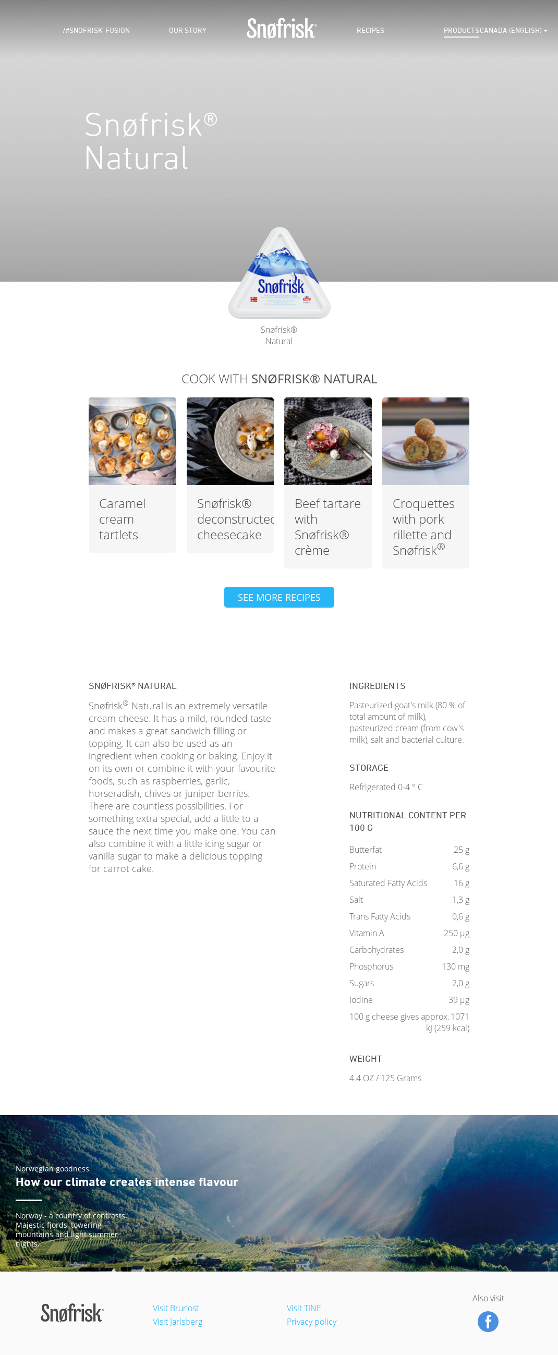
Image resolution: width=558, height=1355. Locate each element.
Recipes (370, 30)
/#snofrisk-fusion (96, 30)
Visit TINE (304, 1308)
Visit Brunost (176, 1308)
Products (461, 30)
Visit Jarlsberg (177, 1321)
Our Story (187, 30)
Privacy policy (311, 1321)
